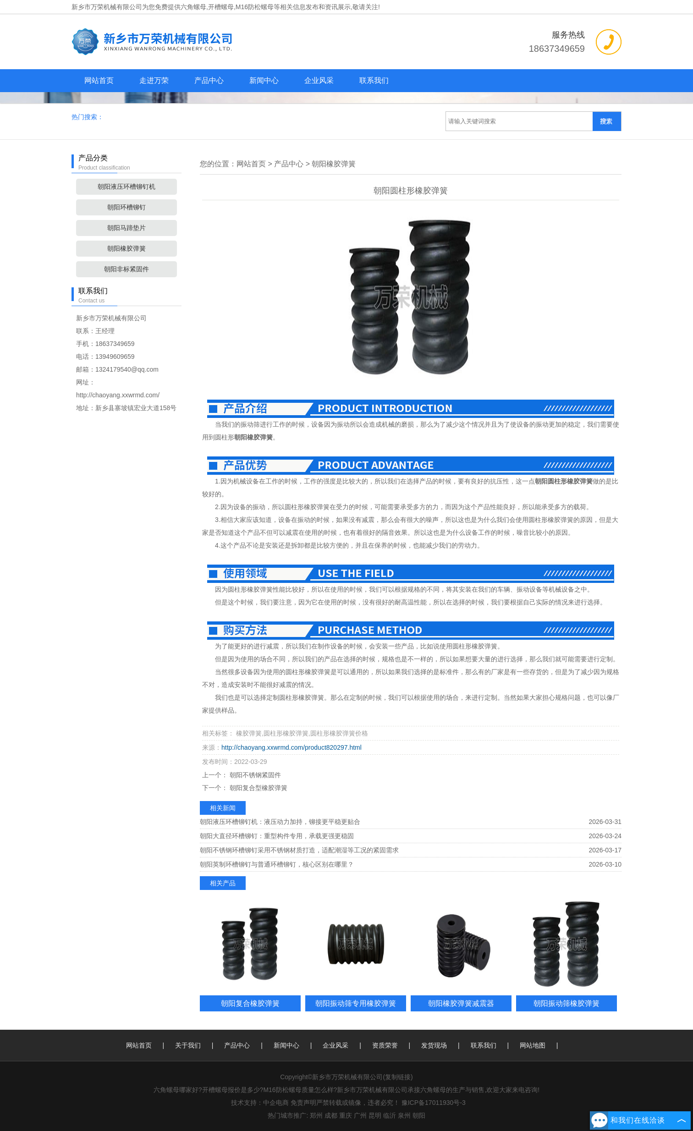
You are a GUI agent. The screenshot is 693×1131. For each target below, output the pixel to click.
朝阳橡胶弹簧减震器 (461, 1003)
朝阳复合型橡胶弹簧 (257, 787)
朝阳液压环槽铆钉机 (126, 186)
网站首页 (99, 80)
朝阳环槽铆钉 (126, 207)
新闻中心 (264, 80)
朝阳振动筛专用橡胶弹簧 (355, 1003)
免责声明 (303, 1102)
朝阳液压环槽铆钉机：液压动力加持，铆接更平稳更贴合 (280, 821)
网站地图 (532, 1045)
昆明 (374, 1115)
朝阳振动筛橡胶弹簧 (567, 1003)
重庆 (345, 1115)
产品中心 (209, 80)
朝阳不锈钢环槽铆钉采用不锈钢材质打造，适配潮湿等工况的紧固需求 (299, 850)
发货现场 (434, 1045)
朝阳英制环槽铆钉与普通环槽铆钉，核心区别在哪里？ (277, 864)
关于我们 (188, 1045)
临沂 (389, 1115)
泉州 (404, 1115)
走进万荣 (154, 80)
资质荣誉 (385, 1045)
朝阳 (418, 1115)
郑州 (316, 1115)
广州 (360, 1115)
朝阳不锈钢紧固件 (254, 775)
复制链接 (398, 1077)
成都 (330, 1115)
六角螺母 (193, 7)
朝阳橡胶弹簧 (126, 248)
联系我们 (374, 80)
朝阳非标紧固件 (126, 269)
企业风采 (319, 80)
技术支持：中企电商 (260, 1102)
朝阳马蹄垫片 (126, 227)
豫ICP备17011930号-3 (434, 1102)
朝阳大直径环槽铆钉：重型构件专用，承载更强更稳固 (277, 836)
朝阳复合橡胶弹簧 (250, 1003)
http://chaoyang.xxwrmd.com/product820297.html (291, 747)
